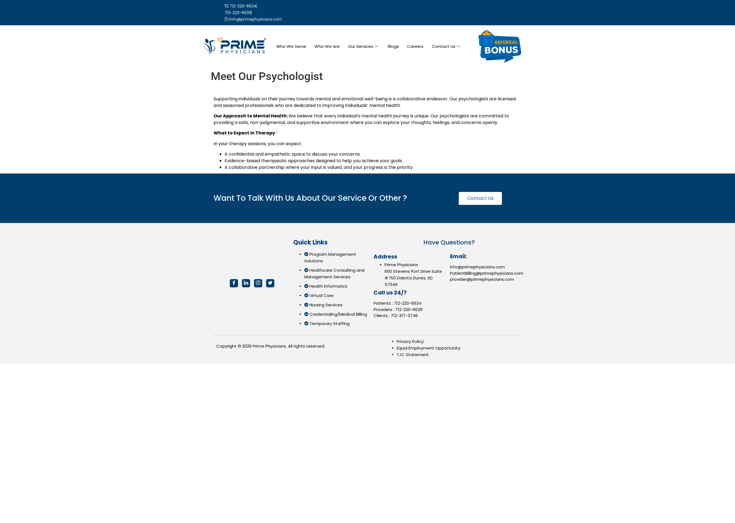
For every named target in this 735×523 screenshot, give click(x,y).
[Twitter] (270, 283)
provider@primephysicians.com (482, 279)
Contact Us (446, 46)
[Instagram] (258, 283)
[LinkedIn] (246, 283)
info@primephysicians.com (477, 267)
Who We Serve (291, 46)
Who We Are (327, 46)
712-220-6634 (407, 303)
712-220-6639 (408, 309)
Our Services (363, 46)
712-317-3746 (404, 315)
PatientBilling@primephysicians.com (486, 273)
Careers (415, 46)
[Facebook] (234, 283)
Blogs (393, 46)
